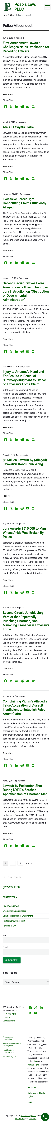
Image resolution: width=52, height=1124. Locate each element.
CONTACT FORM (10, 897)
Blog (35, 1061)
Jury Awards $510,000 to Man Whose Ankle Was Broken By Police (24, 533)
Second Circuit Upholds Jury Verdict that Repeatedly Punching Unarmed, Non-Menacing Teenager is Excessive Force (26, 621)
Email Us (6, 1017)
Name (5, 935)
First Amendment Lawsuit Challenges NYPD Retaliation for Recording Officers (26, 47)
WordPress (20, 1118)
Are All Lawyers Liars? (18, 127)
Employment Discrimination (14, 911)
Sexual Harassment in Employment (18, 916)
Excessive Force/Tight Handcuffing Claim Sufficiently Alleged (24, 203)
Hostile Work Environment (14, 921)
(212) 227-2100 (9, 1014)
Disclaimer (31, 1087)
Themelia (32, 1118)
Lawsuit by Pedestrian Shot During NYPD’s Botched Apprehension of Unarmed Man (25, 790)
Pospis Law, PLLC (28, 1115)
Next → (29, 863)
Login (29, 1102)
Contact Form (9, 1021)
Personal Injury (9, 926)
